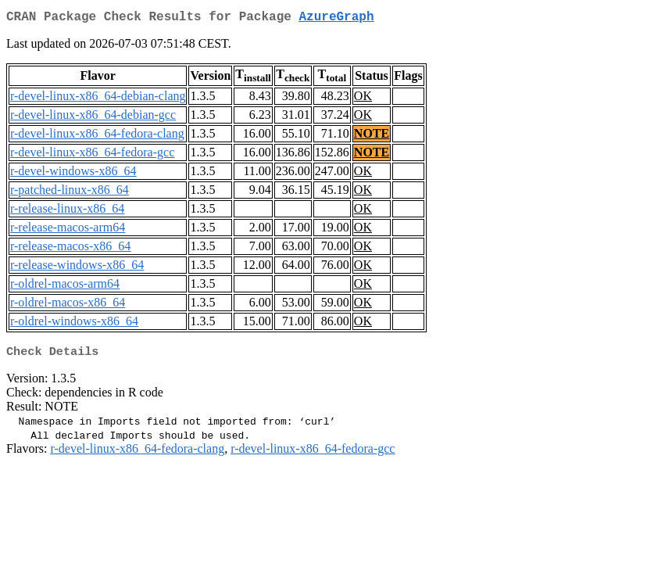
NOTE (371, 136)
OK (363, 99)
